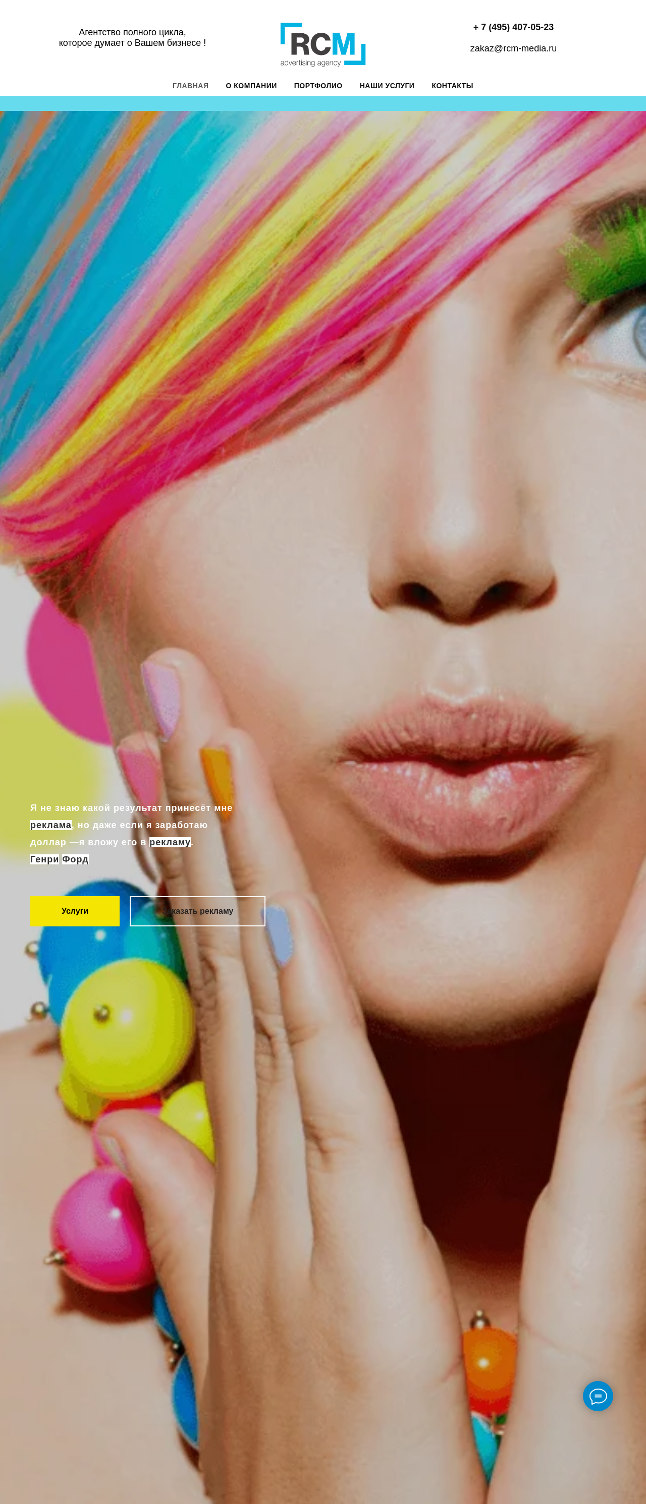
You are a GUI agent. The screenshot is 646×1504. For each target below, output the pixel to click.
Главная (190, 86)
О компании (251, 86)
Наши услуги (387, 86)
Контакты (452, 86)
